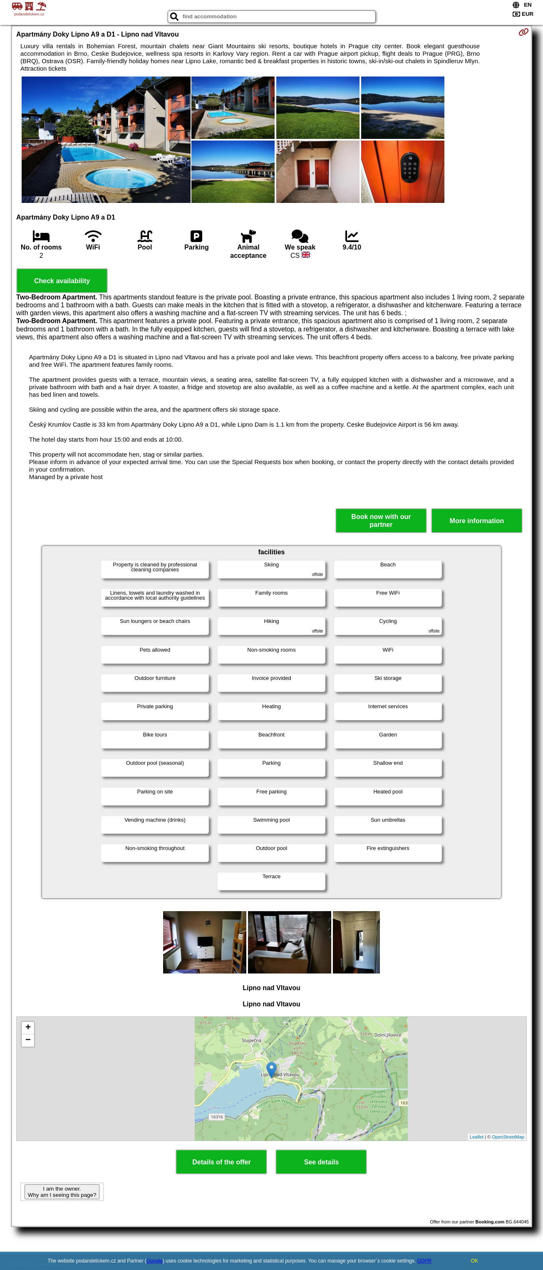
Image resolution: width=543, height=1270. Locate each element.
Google (154, 1261)
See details (321, 1162)
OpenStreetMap (508, 1136)
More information (477, 520)
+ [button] (28, 1028)
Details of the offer (221, 1162)
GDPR (424, 1261)
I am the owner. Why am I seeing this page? (62, 1192)
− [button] (28, 1040)
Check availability (62, 280)
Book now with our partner (381, 520)
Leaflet (476, 1136)
